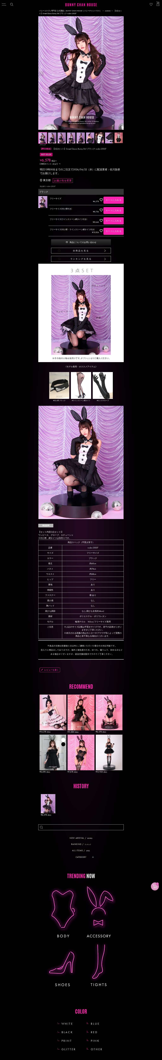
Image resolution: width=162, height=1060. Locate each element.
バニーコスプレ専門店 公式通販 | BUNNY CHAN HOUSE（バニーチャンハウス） (70, 11)
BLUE (95, 1023)
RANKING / (82, 844)
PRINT (67, 1040)
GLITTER (69, 1049)
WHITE (67, 1023)
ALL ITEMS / (82, 850)
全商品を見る (81, 250)
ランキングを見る (81, 259)
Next (120, 73)
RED (94, 1032)
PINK (95, 1040)
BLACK (67, 1032)
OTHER (97, 1049)
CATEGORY (81, 857)
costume (107, 11)
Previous (41, 73)
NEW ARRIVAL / (82, 838)
